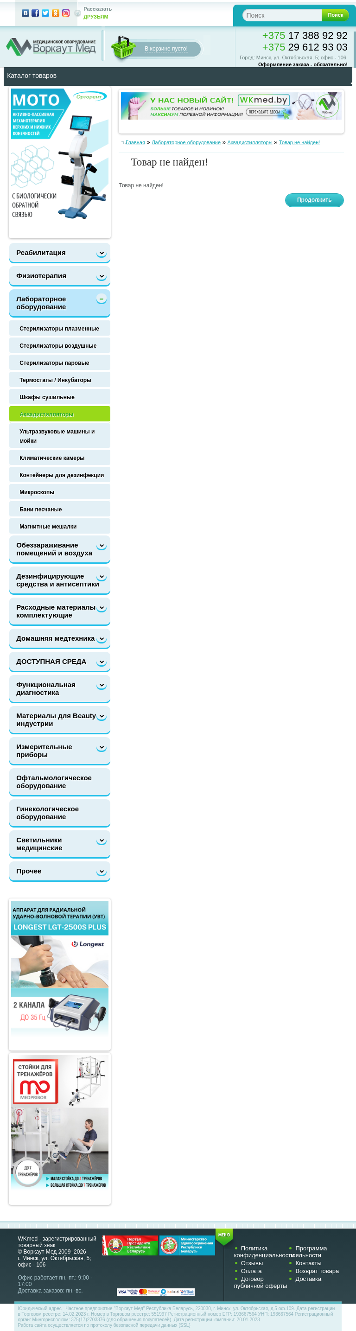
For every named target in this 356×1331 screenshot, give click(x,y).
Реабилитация (40, 252)
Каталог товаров (32, 75)
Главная (135, 142)
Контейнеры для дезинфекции (61, 475)
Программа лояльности (307, 1252)
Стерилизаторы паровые (54, 363)
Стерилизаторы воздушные (57, 346)
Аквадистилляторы (46, 414)
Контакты (308, 1263)
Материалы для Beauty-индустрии (57, 719)
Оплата (251, 1270)
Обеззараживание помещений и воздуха (54, 549)
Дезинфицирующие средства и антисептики (57, 580)
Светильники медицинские (39, 844)
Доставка (308, 1278)
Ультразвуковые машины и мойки (57, 436)
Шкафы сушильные (47, 397)
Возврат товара (317, 1270)
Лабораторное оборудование (41, 303)
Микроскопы (36, 492)
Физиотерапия (41, 276)
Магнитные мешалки (47, 526)
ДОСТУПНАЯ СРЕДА (51, 661)
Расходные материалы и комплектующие (59, 611)
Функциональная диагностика (46, 688)
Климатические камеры (51, 458)
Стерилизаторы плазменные (59, 328)
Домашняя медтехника (55, 638)
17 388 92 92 (305, 35)
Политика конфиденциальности (264, 1252)
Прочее (28, 871)
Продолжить (314, 200)
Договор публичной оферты (260, 1282)
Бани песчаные (40, 509)
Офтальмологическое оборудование (54, 782)
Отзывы (252, 1263)
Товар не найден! (299, 142)
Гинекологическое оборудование (47, 813)
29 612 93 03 (305, 47)
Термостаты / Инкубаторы (55, 380)
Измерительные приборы (44, 750)
